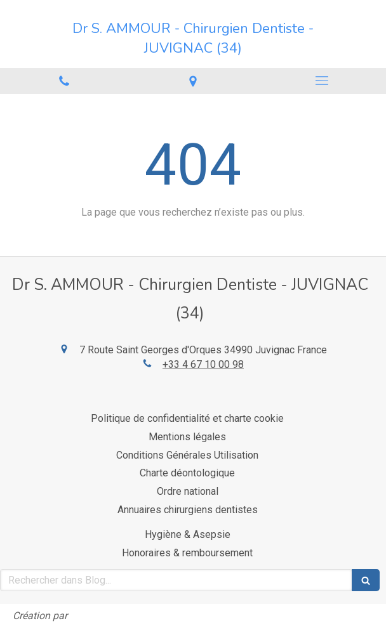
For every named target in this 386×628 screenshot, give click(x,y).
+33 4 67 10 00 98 (203, 364)
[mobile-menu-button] (321, 80)
